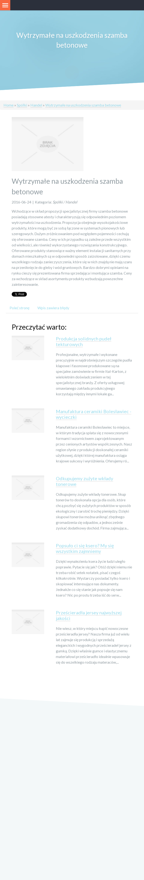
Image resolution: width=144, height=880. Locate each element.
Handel (36, 105)
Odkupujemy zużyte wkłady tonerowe (84, 481)
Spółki (22, 105)
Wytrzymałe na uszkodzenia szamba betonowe (83, 105)
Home (9, 105)
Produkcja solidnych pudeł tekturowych (83, 342)
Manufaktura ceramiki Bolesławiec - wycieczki (93, 414)
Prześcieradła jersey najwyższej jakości (89, 616)
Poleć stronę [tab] (19, 308)
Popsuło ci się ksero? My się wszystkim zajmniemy (85, 548)
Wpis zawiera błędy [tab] (53, 308)
